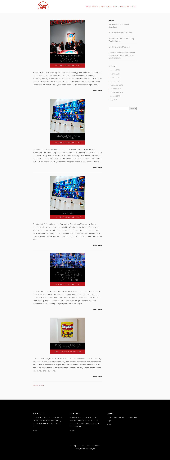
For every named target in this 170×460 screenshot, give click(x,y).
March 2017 (115, 74)
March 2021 (115, 70)
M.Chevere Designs (87, 448)
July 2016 (113, 100)
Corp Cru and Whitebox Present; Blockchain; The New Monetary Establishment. (68, 275)
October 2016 (115, 88)
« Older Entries (38, 385)
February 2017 (116, 77)
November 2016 (116, 85)
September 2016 (116, 92)
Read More (97, 90)
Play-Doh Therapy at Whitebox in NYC (68, 346)
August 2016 (115, 96)
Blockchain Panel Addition (68, 137)
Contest (68, 212)
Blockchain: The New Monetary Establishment (68, 59)
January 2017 (115, 81)
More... (35, 430)
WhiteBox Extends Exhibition (120, 33)
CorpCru (66, 65)
